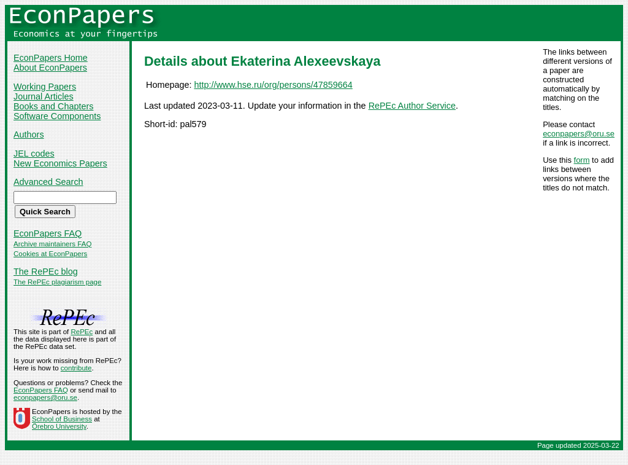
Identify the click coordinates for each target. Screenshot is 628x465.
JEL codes (34, 153)
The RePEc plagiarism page (57, 282)
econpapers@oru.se (579, 133)
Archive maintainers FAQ (52, 244)
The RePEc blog (45, 271)
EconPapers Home (50, 58)
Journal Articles (43, 96)
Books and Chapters (53, 106)
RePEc (82, 331)
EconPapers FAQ (47, 233)
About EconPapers (50, 67)
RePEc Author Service (412, 106)
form (582, 160)
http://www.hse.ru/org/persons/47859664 (273, 85)
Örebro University (59, 426)
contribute (76, 368)
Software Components (57, 116)
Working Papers (44, 87)
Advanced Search (48, 182)
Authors (28, 134)
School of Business (62, 419)
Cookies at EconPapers (50, 253)
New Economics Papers (60, 163)
